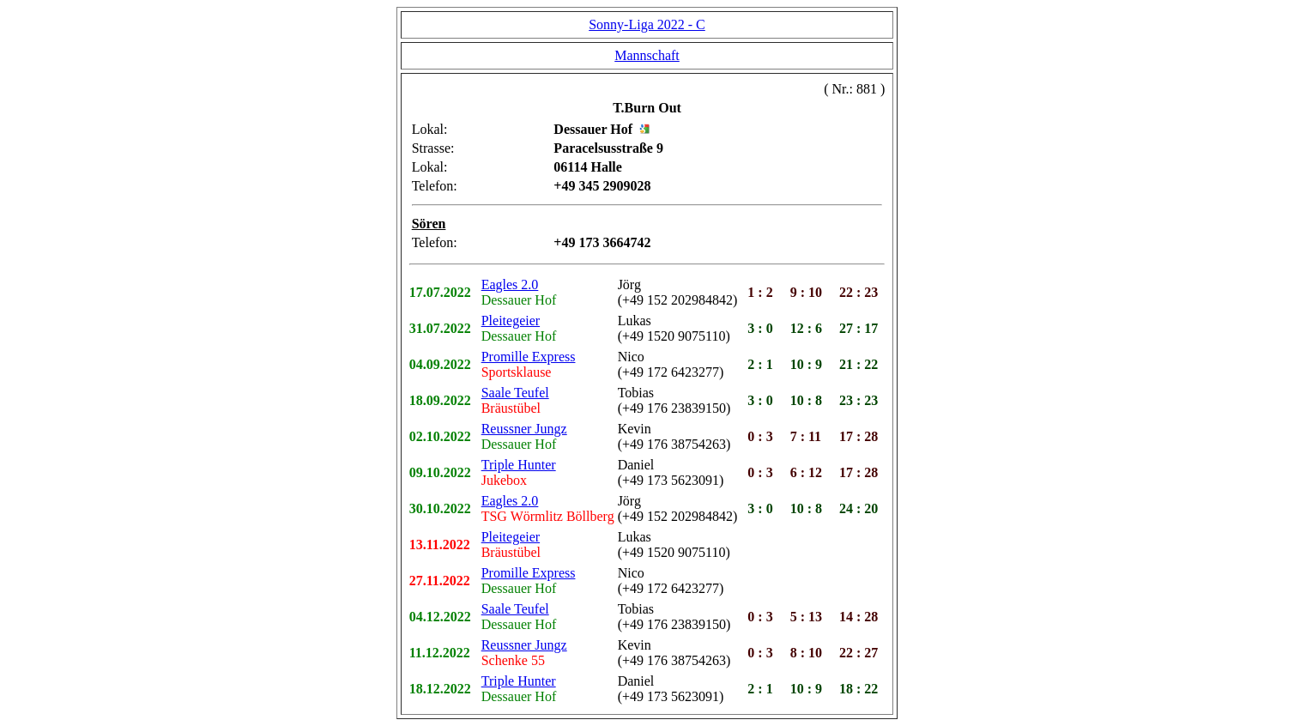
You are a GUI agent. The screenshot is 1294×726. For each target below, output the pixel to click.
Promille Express (528, 356)
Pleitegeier (510, 320)
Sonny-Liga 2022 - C (647, 24)
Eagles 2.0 (510, 284)
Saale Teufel (515, 392)
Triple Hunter (518, 464)
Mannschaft (647, 55)
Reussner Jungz (524, 428)
